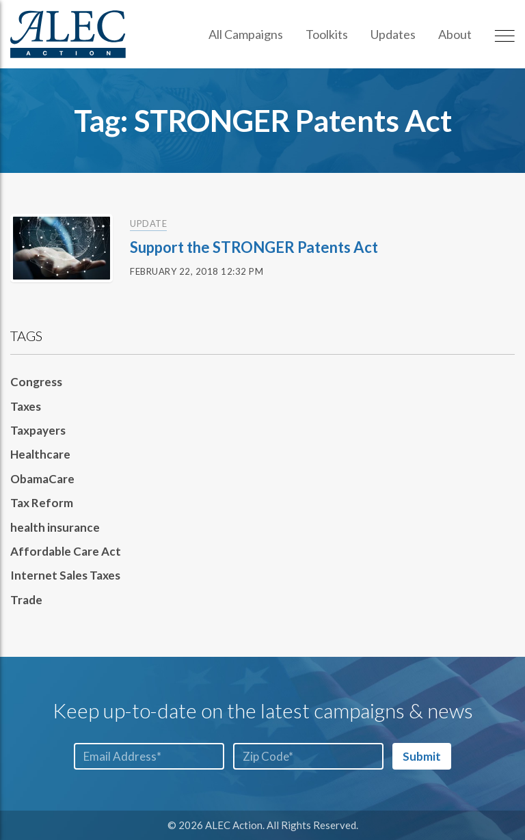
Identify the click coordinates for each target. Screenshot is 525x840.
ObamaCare (42, 479)
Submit (422, 756)
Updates (393, 34)
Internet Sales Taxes (65, 575)
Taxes (25, 406)
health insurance (55, 527)
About (455, 34)
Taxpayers (38, 430)
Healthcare (40, 454)
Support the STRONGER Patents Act (254, 247)
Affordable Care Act (65, 551)
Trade (26, 600)
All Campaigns (245, 34)
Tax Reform (41, 503)
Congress (36, 382)
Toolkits (327, 34)
